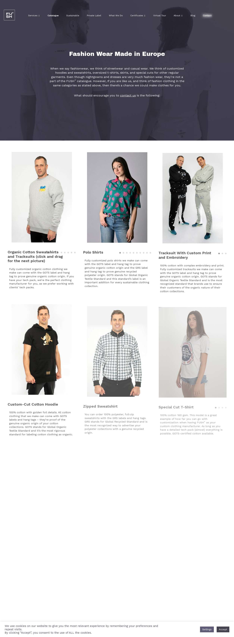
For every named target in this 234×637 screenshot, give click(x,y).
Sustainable (72, 15)
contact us (128, 95)
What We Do (116, 15)
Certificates (138, 15)
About (178, 15)
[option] (42, 199)
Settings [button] (207, 629)
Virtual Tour (159, 15)
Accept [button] (223, 629)
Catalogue (53, 15)
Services (34, 15)
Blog (192, 15)
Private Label (94, 15)
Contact (207, 15)
